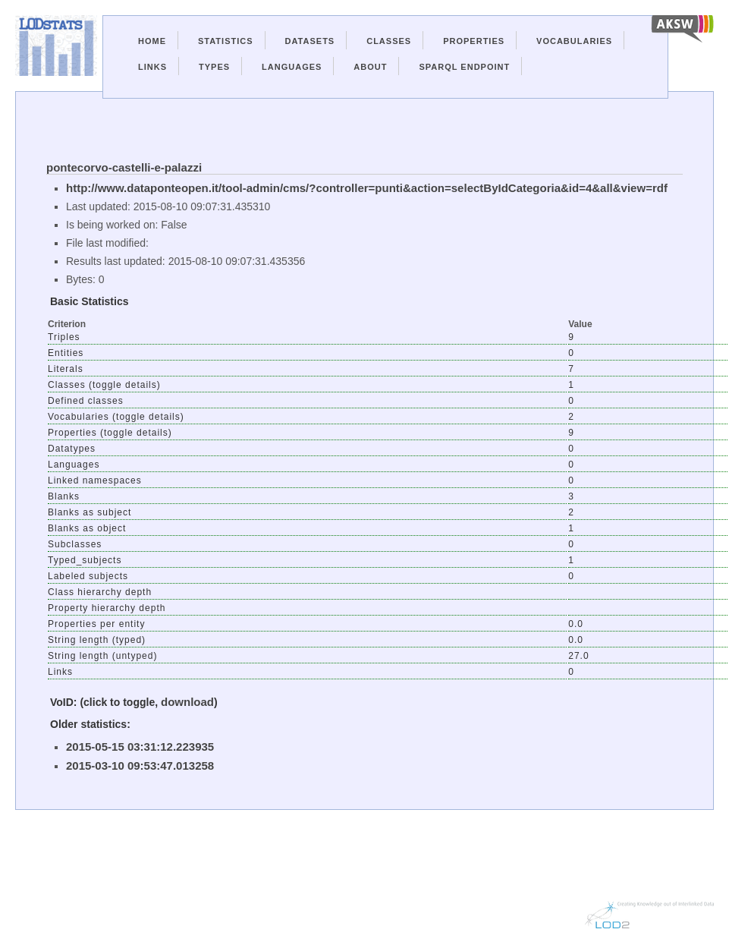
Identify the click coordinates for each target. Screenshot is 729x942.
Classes (388, 41)
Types (214, 66)
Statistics (225, 41)
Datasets (310, 41)
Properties (473, 41)
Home (152, 41)
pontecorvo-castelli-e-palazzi (124, 167)
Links (152, 66)
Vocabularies (574, 41)
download (187, 701)
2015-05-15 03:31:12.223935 (140, 746)
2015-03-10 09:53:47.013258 (140, 765)
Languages (292, 66)
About (370, 66)
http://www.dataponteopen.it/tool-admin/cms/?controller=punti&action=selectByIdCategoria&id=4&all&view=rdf (367, 187)
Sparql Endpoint (464, 66)
